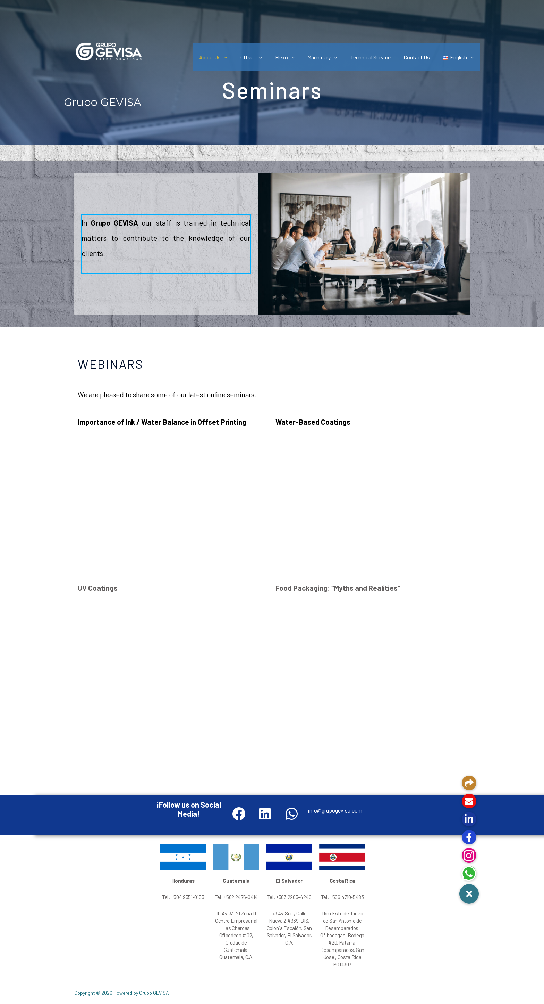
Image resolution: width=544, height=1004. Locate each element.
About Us (225, 57)
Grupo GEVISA (102, 102)
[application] (235, 57)
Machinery (329, 57)
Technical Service (375, 57)
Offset (261, 57)
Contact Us (420, 57)
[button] (469, 894)
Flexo (293, 57)
